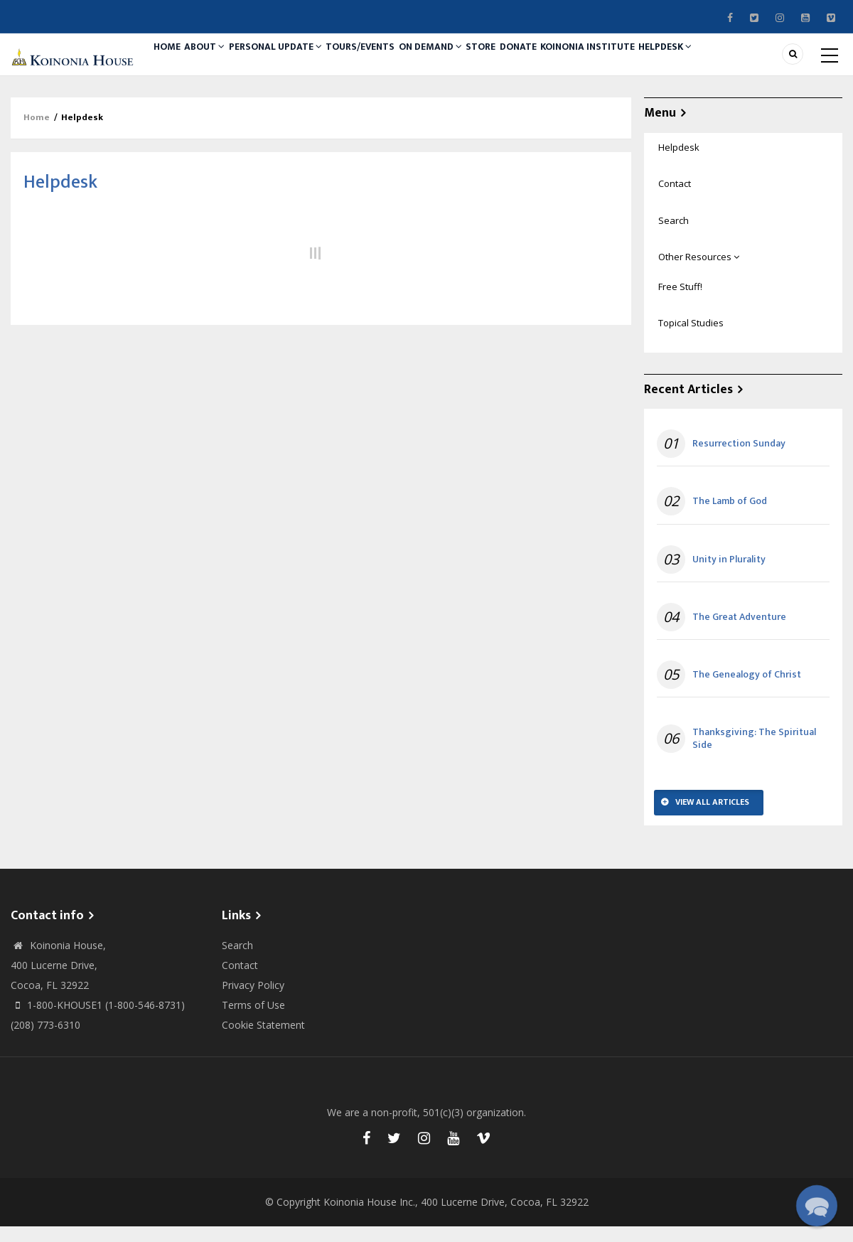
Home (172, 62)
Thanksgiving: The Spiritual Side (754, 754)
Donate (571, 62)
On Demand (466, 62)
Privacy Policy (253, 1000)
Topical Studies (691, 338)
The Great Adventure (739, 632)
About (218, 62)
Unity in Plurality (729, 575)
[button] (816, 1205)
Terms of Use (253, 1020)
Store (525, 62)
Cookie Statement (263, 1040)
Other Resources (698, 272)
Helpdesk (735, 62)
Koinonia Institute (649, 62)
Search (673, 236)
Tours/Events (388, 62)
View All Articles (712, 818)
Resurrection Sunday (738, 459)
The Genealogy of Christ (746, 690)
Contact (674, 199)
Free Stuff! (680, 302)
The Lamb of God (729, 517)
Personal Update (296, 62)
